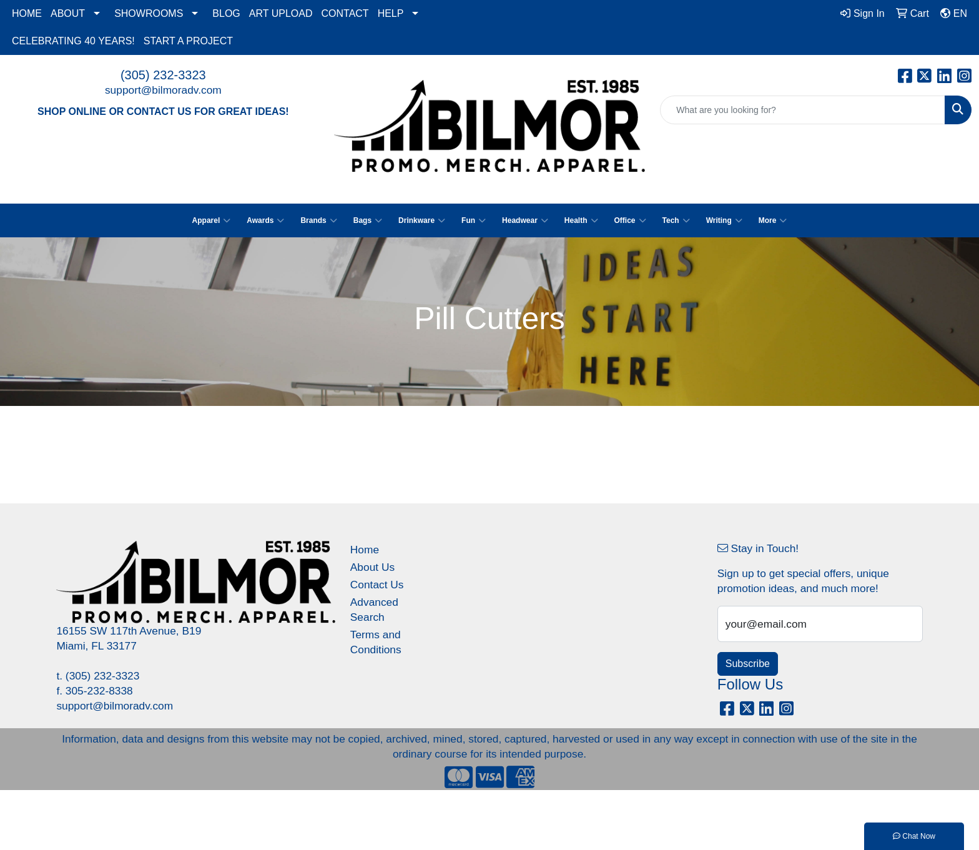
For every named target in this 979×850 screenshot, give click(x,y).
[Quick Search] (802, 110)
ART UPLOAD (281, 13)
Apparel (211, 220)
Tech (676, 220)
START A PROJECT (188, 41)
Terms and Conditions (375, 642)
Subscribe (748, 663)
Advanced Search (374, 609)
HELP (391, 13)
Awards (265, 220)
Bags (367, 220)
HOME (27, 13)
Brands (318, 220)
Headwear (525, 220)
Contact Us (377, 584)
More (773, 220)
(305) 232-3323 (163, 75)
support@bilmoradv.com (163, 90)
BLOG (226, 13)
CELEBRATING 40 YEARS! (73, 41)
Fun (473, 220)
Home (364, 549)
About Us (372, 567)
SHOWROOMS (148, 13)
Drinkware (421, 220)
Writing (724, 220)
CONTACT (344, 13)
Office (630, 220)
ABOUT (68, 13)
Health (581, 220)
